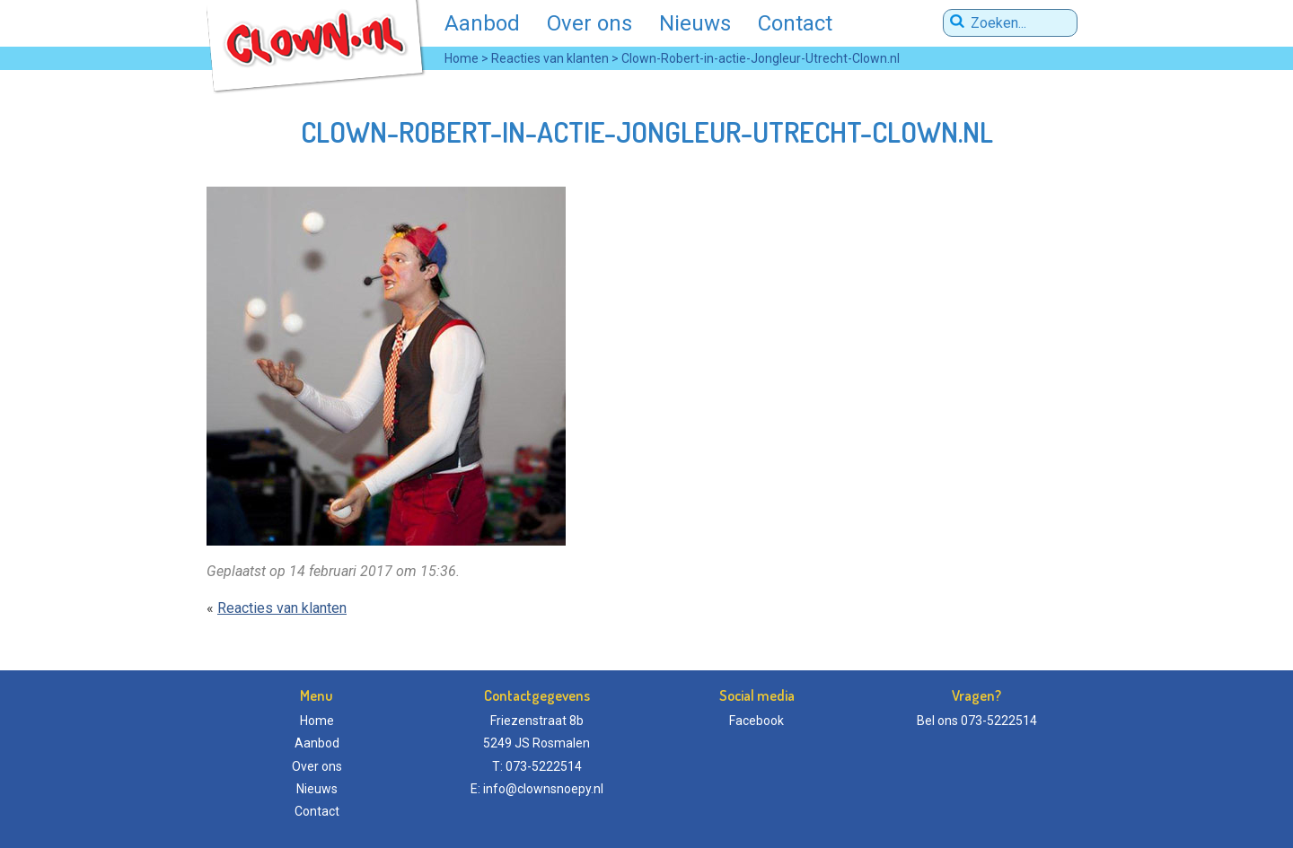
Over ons (589, 23)
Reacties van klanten (282, 607)
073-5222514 (999, 720)
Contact (795, 23)
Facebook (756, 720)
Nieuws (695, 23)
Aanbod (482, 23)
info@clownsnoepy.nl (543, 789)
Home (317, 720)
